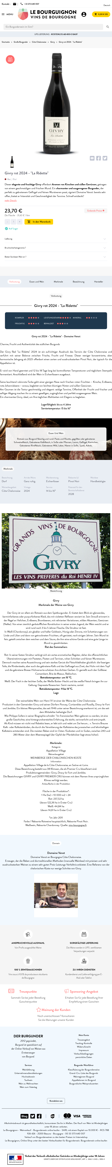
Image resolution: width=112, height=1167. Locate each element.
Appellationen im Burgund (84, 1080)
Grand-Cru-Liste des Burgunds (83, 1073)
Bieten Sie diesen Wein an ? (56, 256)
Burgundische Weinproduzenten (83, 1083)
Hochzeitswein (28, 1076)
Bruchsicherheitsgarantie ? (56, 247)
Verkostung (14, 281)
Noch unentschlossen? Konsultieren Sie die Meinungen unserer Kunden (56, 1018)
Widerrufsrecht (84, 1047)
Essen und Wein (36, 281)
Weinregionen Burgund (83, 1076)
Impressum (84, 1050)
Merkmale (58, 281)
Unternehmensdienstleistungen (28, 1073)
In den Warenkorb (38, 222)
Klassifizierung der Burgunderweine (83, 1069)
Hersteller (98, 281)
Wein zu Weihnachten (28, 1083)
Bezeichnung (78, 281)
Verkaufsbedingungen (83, 1053)
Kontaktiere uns (56, 1100)
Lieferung (56, 238)
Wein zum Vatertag (28, 1087)
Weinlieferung (28, 1069)
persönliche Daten (84, 1057)
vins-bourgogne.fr (78, 825)
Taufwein (28, 1080)
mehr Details (11, 200)
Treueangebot (84, 1040)
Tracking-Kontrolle (83, 1043)
